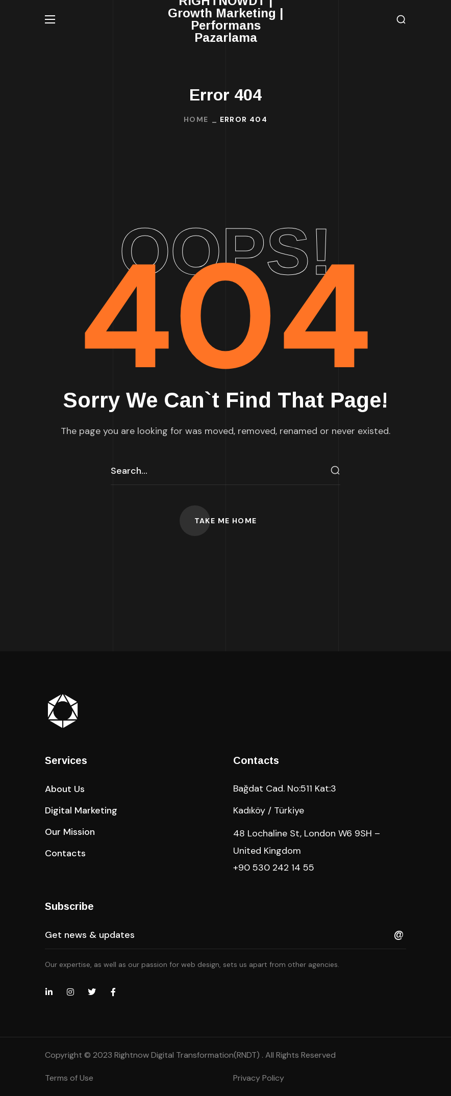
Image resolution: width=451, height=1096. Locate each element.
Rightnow (188, 1055)
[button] (401, 20)
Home (196, 119)
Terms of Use (69, 1078)
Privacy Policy (258, 1078)
